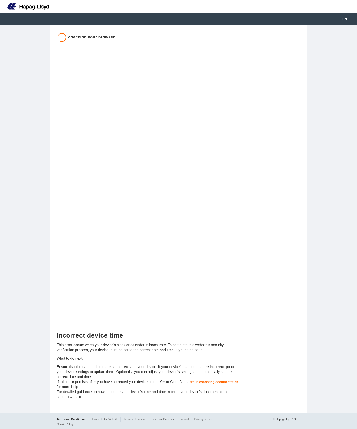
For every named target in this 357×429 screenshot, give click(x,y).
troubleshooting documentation (214, 382)
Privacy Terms (202, 419)
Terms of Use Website (105, 419)
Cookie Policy (65, 424)
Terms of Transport (135, 419)
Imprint (184, 419)
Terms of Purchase (163, 419)
